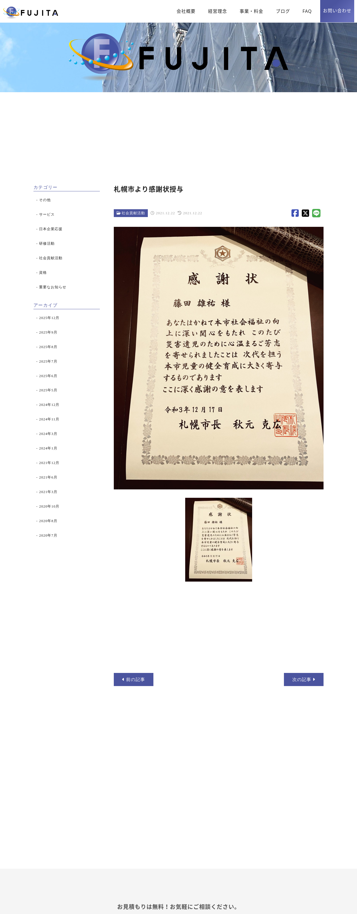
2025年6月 (48, 376)
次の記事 (303, 679)
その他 (45, 200)
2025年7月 (48, 361)
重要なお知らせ (52, 287)
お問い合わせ (337, 11)
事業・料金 (251, 11)
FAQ (307, 11)
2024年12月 (49, 405)
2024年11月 (49, 419)
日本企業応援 (50, 229)
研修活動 (47, 243)
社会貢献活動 (133, 213)
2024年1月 (48, 448)
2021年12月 (49, 463)
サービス (47, 214)
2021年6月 (48, 477)
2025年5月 (48, 390)
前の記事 (133, 679)
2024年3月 (48, 434)
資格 (43, 272)
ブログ (283, 11)
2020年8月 (48, 521)
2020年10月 (49, 506)
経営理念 (217, 11)
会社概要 (186, 11)
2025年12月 (49, 318)
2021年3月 (48, 492)
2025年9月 (48, 332)
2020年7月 (48, 535)
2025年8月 (48, 347)
